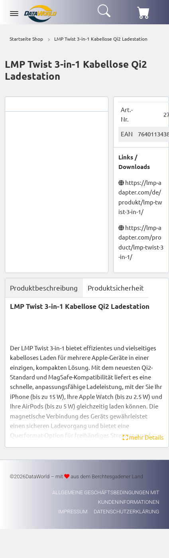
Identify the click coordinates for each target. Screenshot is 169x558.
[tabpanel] (87, 372)
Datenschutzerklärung (126, 512)
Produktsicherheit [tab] (116, 287)
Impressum (73, 512)
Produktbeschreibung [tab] (44, 287)
